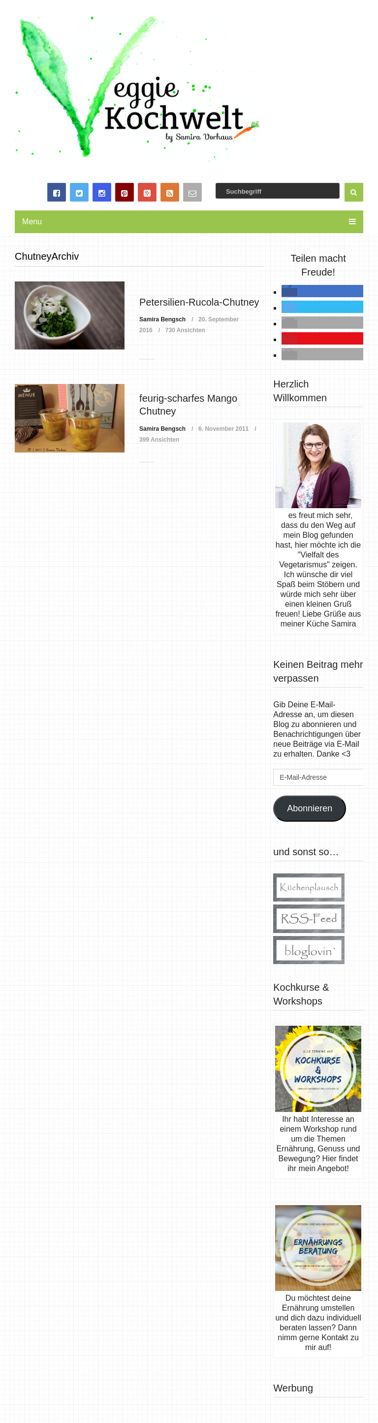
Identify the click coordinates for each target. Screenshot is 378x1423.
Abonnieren (309, 808)
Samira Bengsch (162, 319)
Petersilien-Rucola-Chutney (199, 302)
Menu (32, 221)
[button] (289, 292)
